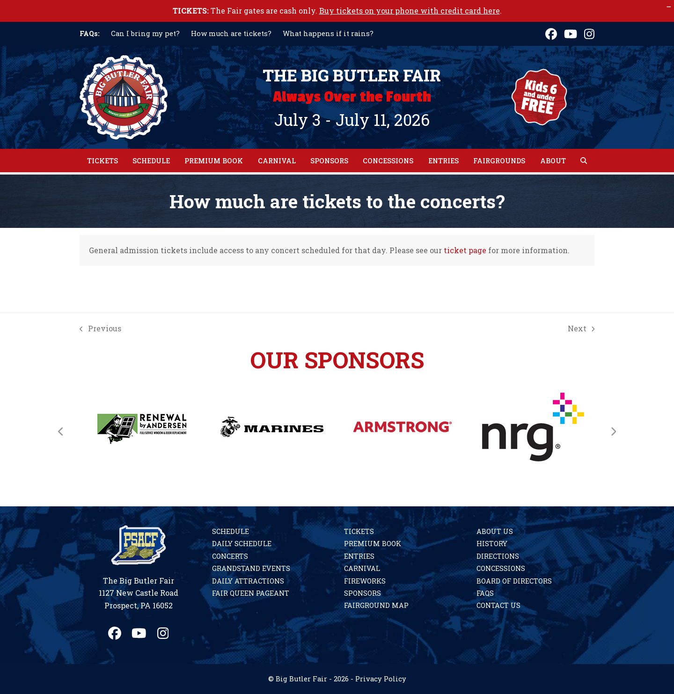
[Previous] (60, 431)
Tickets (359, 531)
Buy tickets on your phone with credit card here (409, 10)
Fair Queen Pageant (250, 593)
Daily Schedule (241, 543)
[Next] (613, 431)
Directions (497, 556)
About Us (494, 531)
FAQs (485, 593)
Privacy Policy (380, 678)
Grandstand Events (251, 568)
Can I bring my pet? (145, 33)
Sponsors (362, 593)
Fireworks (365, 581)
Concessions (500, 568)
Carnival (362, 568)
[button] (583, 160)
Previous (100, 327)
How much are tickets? (231, 33)
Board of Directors (514, 581)
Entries (359, 556)
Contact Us (498, 605)
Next (581, 327)
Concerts (230, 556)
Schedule (230, 531)
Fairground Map (376, 605)
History (491, 543)
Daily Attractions (248, 581)
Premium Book (372, 543)
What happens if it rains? (328, 33)
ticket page (465, 250)
